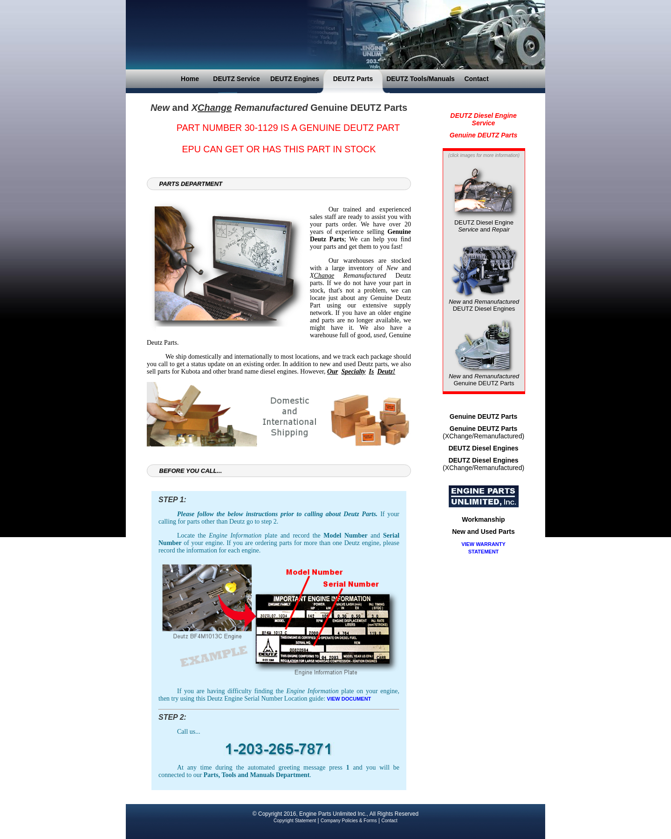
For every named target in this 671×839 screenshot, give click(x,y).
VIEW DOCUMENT (349, 699)
